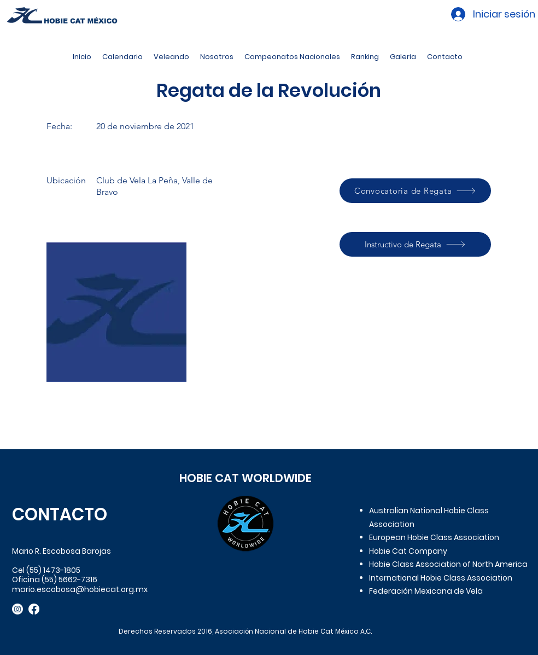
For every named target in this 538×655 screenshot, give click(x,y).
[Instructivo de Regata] (415, 244)
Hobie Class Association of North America (448, 564)
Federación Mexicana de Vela (426, 591)
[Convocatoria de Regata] (415, 190)
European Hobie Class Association (434, 537)
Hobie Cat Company (408, 551)
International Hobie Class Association (440, 577)
